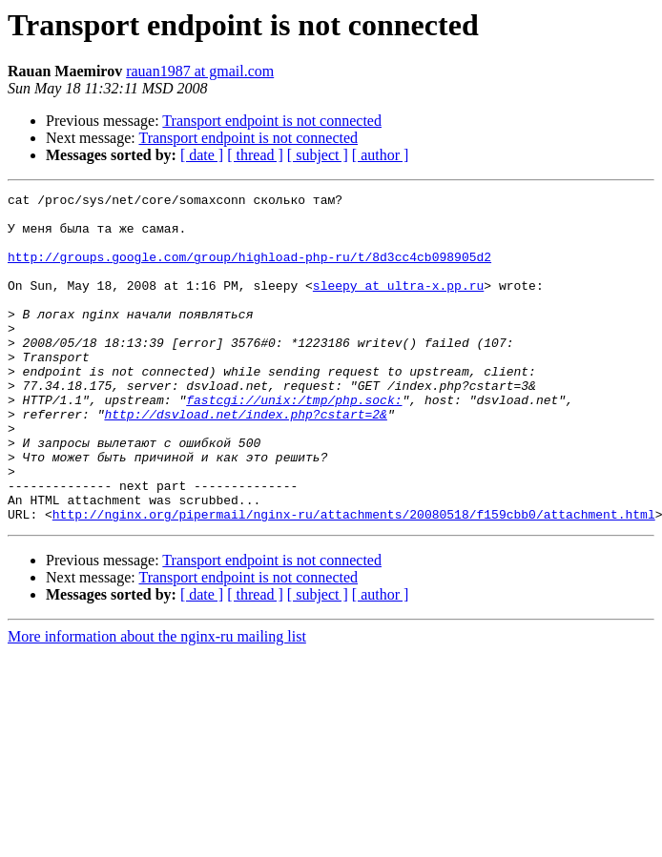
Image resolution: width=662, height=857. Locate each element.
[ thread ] (255, 155)
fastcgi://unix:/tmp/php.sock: (294, 442)
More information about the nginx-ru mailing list (157, 702)
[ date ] (201, 155)
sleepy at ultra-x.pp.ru (398, 305)
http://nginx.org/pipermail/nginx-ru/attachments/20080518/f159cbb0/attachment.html (353, 579)
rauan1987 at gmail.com (200, 71)
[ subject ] (317, 155)
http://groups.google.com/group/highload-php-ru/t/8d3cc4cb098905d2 (249, 270)
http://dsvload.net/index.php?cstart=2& (245, 459)
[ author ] (380, 155)
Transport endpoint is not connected (272, 120)
